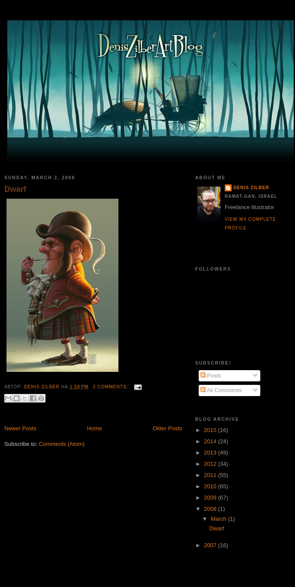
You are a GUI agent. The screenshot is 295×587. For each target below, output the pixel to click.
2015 (211, 430)
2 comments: (111, 386)
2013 (211, 452)
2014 (211, 441)
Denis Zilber (251, 187)
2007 (211, 545)
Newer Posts (20, 428)
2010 (211, 486)
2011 (211, 475)
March (219, 519)
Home (94, 428)
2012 (211, 464)
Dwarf (15, 189)
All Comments (221, 390)
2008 (211, 509)
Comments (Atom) (62, 444)
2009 (211, 497)
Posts (210, 375)
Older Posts (167, 428)
